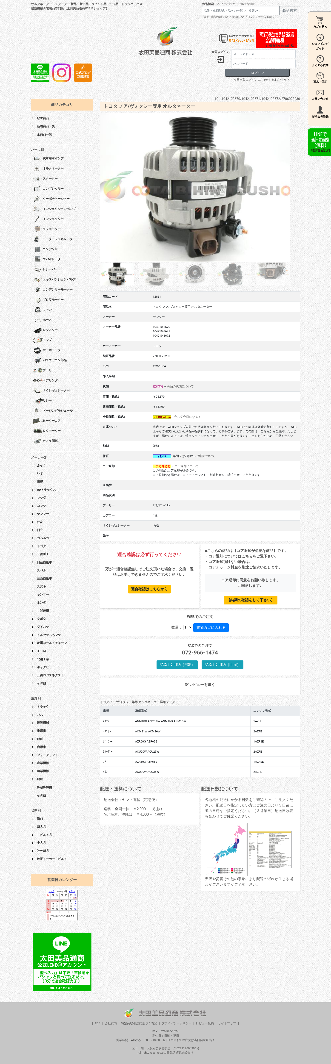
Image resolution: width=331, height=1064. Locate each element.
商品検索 (208, 4)
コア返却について (187, 466)
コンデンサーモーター (53, 290)
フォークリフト (47, 755)
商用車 (41, 747)
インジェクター (48, 219)
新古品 (41, 826)
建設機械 (43, 722)
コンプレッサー (48, 189)
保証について (206, 456)
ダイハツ (43, 627)
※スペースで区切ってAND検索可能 (235, 4)
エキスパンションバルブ (54, 280)
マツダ (41, 497)
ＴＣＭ (41, 651)
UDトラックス (46, 489)
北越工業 (43, 659)
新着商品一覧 (46, 126)
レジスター (45, 330)
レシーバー (45, 269)
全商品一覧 (44, 134)
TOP (97, 1023)
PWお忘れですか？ (276, 79)
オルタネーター (48, 169)
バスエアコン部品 (50, 360)
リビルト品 (44, 835)
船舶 (40, 739)
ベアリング (45, 380)
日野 (40, 481)
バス (40, 714)
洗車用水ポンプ (48, 158)
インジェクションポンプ (54, 209)
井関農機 (43, 610)
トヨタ (41, 546)
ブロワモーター (48, 300)
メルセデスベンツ (49, 635)
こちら (247, 556)
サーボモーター (48, 350)
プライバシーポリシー (176, 1023)
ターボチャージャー (51, 199)
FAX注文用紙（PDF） (177, 664)
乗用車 (41, 730)
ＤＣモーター (47, 431)
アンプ (42, 340)
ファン (42, 310)
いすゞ (41, 473)
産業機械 (43, 763)
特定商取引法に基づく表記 (139, 1023)
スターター (45, 179)
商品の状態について (180, 386)
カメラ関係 (45, 441)
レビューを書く (200, 684)
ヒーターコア (47, 421)
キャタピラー (46, 667)
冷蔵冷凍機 (44, 787)
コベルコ (43, 538)
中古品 (41, 843)
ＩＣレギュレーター (51, 391)
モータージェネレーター (54, 239)
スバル (41, 570)
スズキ (41, 586)
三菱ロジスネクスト (50, 675)
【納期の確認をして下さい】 (250, 600)
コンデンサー (47, 249)
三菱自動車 (44, 578)
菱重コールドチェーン (52, 643)
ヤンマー (43, 513)
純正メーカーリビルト (52, 859)
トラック (43, 706)
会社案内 (111, 1023)
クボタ (41, 619)
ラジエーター (47, 229)
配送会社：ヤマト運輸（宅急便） (131, 800)
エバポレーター (48, 259)
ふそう (41, 465)
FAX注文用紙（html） (222, 664)
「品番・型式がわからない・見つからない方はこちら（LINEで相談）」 (238, 16)
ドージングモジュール (53, 411)
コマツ (41, 505)
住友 (40, 522)
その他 (41, 683)
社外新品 (43, 851)
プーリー (44, 370)
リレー (42, 401)
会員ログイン (220, 51)
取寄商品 (43, 118)
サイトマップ (227, 1023)
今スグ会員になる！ (187, 416)
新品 (40, 818)
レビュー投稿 (205, 1023)
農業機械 (43, 771)
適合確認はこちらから (149, 589)
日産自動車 (44, 562)
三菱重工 (43, 554)
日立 (40, 530)
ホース (42, 320)
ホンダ (41, 602)
